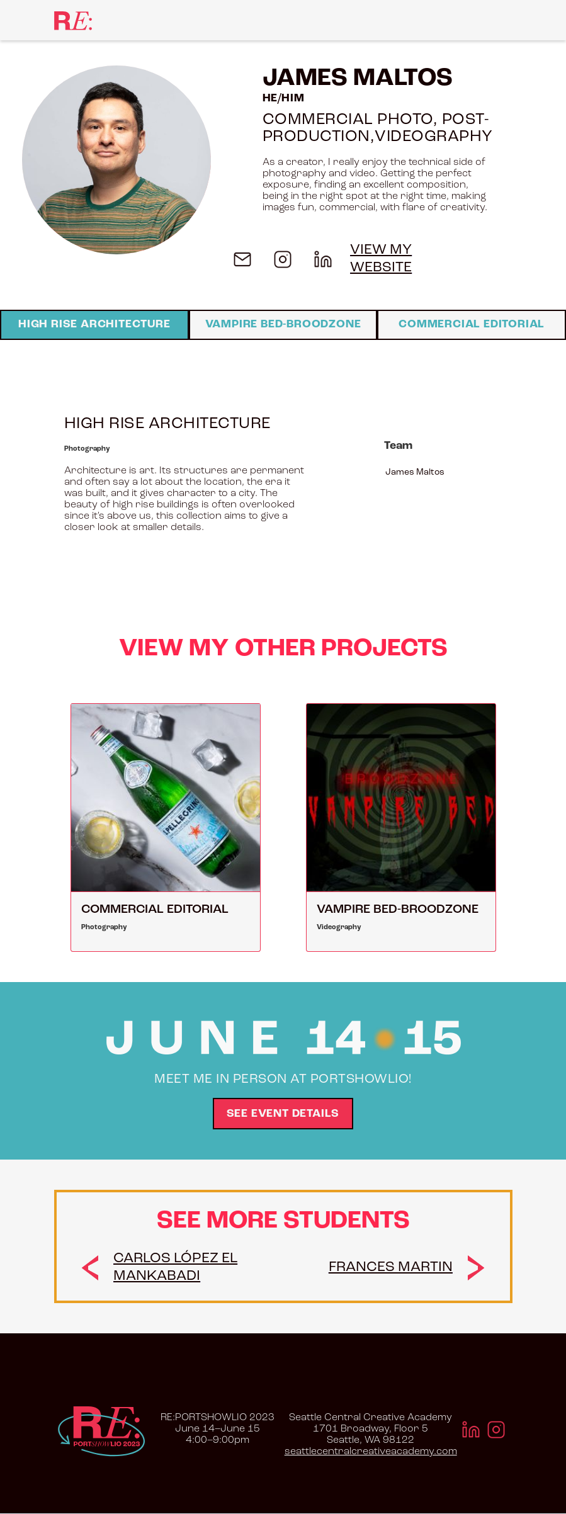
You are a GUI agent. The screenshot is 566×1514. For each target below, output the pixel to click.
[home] (73, 20)
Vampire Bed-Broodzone (283, 324)
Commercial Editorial (472, 324)
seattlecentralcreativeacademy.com (371, 1452)
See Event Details (283, 1114)
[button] (498, 20)
